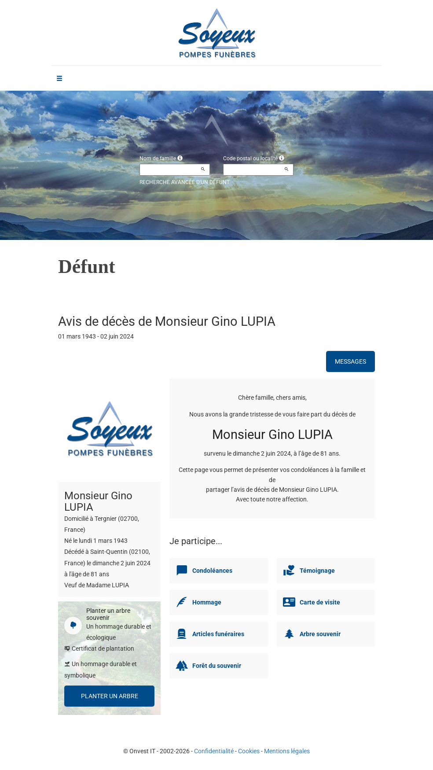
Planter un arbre (109, 696)
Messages (350, 361)
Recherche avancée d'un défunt (184, 182)
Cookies (249, 751)
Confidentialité (214, 751)
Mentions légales (287, 751)
